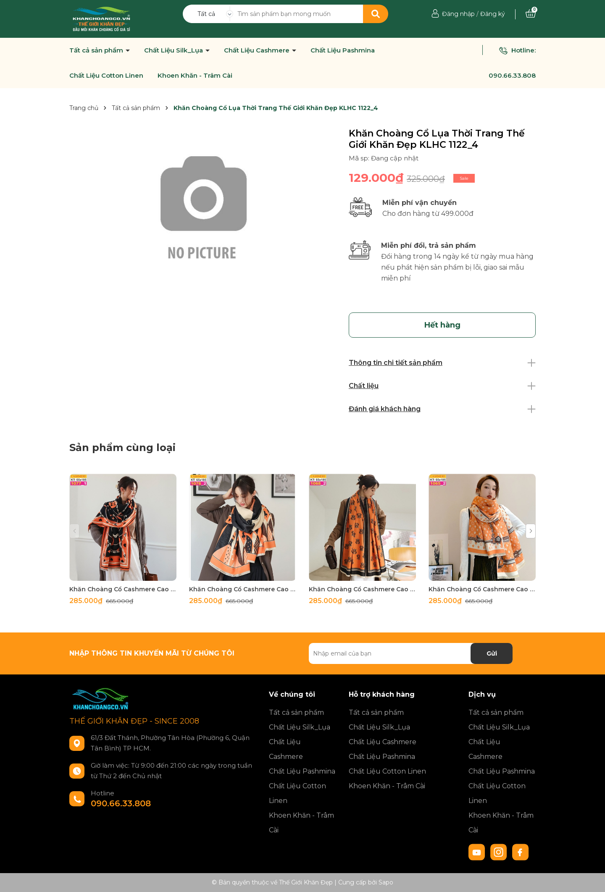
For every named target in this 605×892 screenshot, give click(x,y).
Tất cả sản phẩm (97, 50)
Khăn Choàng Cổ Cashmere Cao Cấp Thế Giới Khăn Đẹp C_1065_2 (482, 589)
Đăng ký (492, 14)
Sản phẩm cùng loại (122, 447)
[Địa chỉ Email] (411, 653)
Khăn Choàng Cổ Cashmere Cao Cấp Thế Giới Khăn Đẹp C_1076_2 (242, 589)
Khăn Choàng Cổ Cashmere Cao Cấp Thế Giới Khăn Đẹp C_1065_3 (362, 589)
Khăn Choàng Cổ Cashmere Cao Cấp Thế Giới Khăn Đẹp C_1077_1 (122, 589)
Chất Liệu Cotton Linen (106, 75)
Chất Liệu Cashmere (257, 50)
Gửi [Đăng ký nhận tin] (492, 653)
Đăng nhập (458, 14)
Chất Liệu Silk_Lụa (174, 50)
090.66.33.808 (512, 75)
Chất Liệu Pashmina (342, 50)
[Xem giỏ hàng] (531, 14)
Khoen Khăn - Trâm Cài (195, 75)
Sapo (386, 882)
